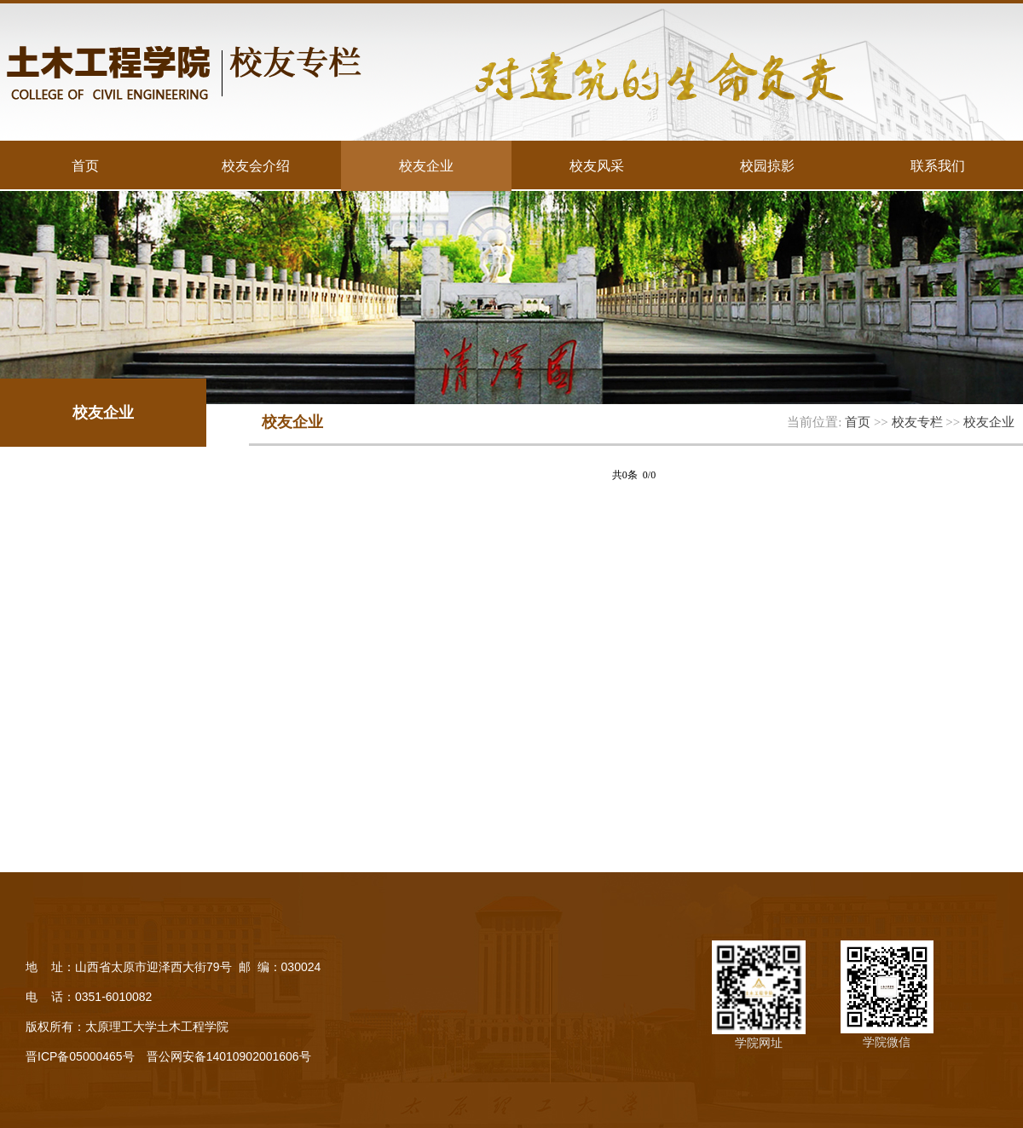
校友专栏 (917, 421)
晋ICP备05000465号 (80, 1056)
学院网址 (759, 1043)
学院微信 (886, 1042)
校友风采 (596, 165)
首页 (85, 165)
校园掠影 (767, 165)
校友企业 (426, 165)
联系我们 (937, 165)
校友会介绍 (256, 165)
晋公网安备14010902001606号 (229, 1056)
